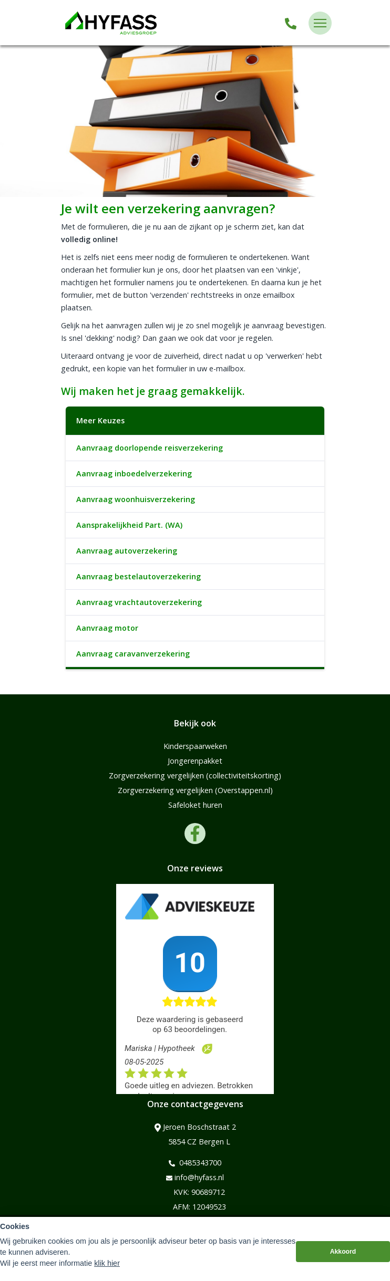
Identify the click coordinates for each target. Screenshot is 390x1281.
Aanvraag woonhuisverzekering (135, 499)
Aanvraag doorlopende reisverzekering (149, 448)
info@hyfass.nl (195, 1177)
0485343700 (195, 1162)
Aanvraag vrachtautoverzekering (139, 602)
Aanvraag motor (107, 628)
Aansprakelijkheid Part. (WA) (129, 525)
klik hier (107, 1263)
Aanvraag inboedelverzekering (134, 473)
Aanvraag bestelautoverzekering (138, 576)
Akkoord (343, 1251)
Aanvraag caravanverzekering (133, 654)
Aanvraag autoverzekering (126, 551)
